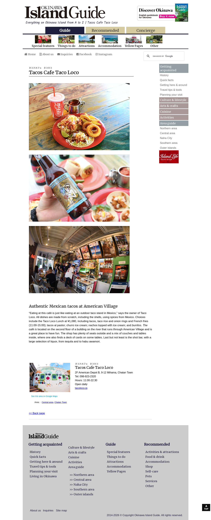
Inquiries (65, 54)
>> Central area (80, 480)
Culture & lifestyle (173, 100)
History (164, 75)
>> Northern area (82, 475)
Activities (167, 117)
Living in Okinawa (43, 476)
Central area (47, 402)
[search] (163, 56)
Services (151, 481)
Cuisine (165, 111)
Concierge (145, 30)
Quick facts (167, 80)
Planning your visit (171, 94)
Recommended (105, 30)
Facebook (84, 54)
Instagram (104, 54)
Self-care (151, 471)
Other (154, 41)
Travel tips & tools (171, 89)
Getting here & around (173, 85)
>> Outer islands (81, 494)
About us (46, 54)
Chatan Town (60, 402)
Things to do (66, 41)
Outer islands (168, 147)
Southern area (169, 142)
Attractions (87, 41)
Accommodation (109, 41)
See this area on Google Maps (44, 396)
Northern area (168, 128)
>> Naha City (79, 484)
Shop (149, 466)
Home (30, 54)
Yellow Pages (134, 41)
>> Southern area (82, 489)
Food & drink (154, 457)
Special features (43, 41)
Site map (61, 510)
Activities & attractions (162, 452)
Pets (148, 476)
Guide (64, 30)
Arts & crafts (169, 106)
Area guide (76, 467)
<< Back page (37, 413)
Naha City (166, 138)
